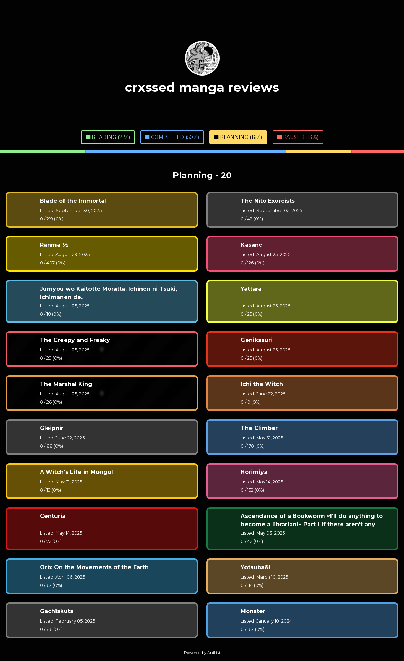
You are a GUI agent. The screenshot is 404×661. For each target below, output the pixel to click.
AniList (213, 652)
